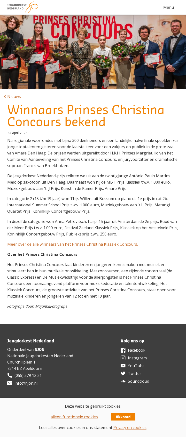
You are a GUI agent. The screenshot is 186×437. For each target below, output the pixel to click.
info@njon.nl (26, 383)
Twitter (134, 373)
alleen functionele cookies (74, 417)
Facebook (136, 350)
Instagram (137, 358)
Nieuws (14, 96)
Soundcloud (138, 381)
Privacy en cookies (130, 427)
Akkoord (123, 417)
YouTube (136, 365)
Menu (168, 7)
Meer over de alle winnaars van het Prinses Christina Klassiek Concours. (72, 244)
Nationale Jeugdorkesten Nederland (40, 355)
